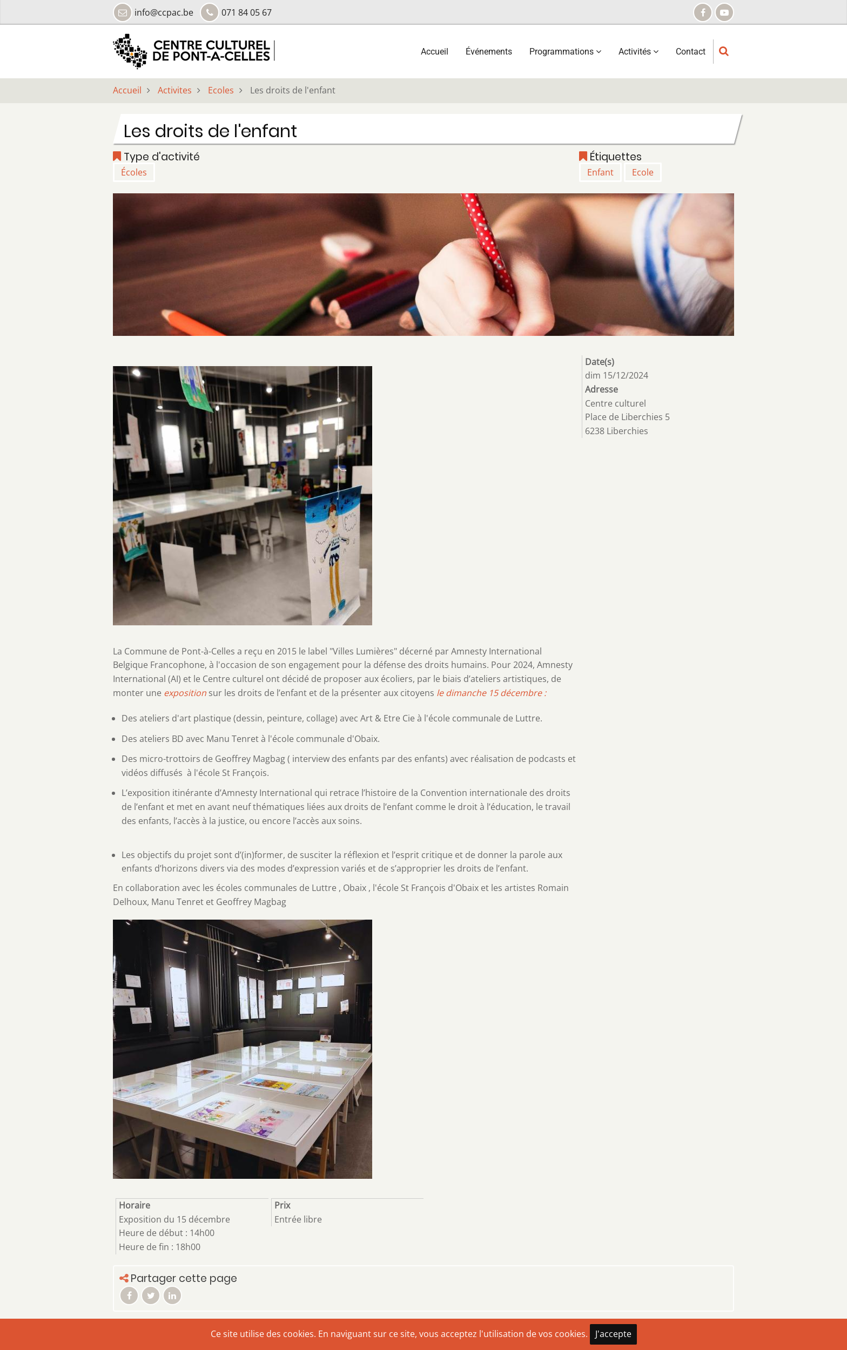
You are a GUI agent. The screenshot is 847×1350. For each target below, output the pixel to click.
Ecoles (221, 90)
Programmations (565, 51)
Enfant (600, 172)
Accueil (434, 51)
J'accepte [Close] (613, 1334)
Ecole (643, 172)
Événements (489, 51)
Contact (690, 51)
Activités (638, 51)
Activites (175, 90)
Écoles (134, 172)
